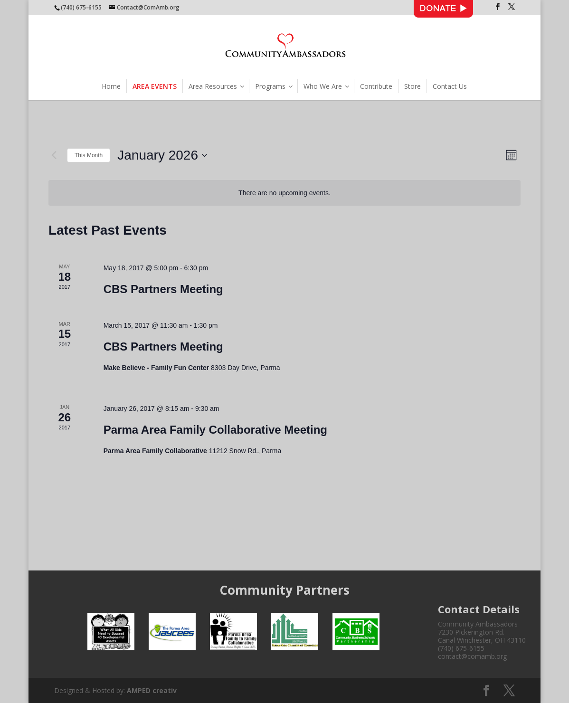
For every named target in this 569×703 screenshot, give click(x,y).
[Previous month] (54, 155)
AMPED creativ (152, 690)
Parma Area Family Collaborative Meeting (215, 429)
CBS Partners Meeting (163, 289)
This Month (89, 155)
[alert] (284, 193)
